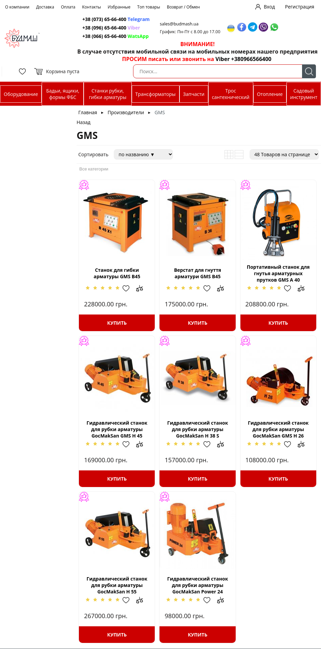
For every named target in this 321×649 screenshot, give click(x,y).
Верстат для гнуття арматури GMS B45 (197, 273)
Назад (83, 122)
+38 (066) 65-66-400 (104, 36)
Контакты (91, 7)
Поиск (309, 71)
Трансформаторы (155, 94)
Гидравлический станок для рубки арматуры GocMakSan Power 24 (197, 585)
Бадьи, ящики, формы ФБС (62, 93)
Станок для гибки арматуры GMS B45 (116, 273)
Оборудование (21, 94)
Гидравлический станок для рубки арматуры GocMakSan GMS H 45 (117, 429)
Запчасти (194, 94)
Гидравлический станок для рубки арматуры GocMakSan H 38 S (197, 429)
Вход (269, 6)
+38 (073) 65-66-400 (104, 19)
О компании (17, 7)
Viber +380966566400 (243, 59)
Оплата (68, 7)
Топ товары (148, 7)
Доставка (45, 7)
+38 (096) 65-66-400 (104, 27)
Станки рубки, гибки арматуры (107, 93)
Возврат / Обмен (183, 7)
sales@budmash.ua (179, 24)
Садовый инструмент (303, 93)
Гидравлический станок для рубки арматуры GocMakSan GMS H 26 (278, 429)
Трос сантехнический (231, 93)
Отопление (270, 94)
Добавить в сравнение (143, 288)
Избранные (119, 7)
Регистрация (299, 6)
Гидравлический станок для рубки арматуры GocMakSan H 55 (117, 585)
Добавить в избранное (129, 288)
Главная (87, 112)
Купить (117, 323)
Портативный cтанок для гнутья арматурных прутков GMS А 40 (278, 273)
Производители (126, 112)
